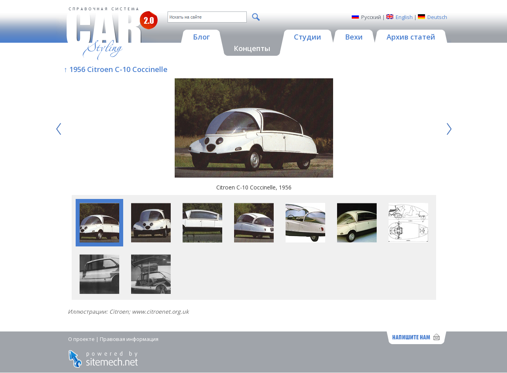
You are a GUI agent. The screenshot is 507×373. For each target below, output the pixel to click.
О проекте (81, 339)
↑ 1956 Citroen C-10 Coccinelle (116, 69)
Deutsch (437, 17)
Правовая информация (129, 339)
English (404, 17)
